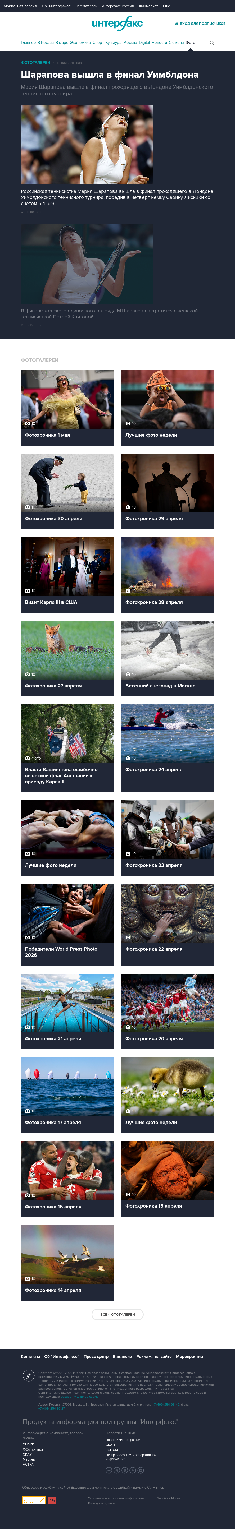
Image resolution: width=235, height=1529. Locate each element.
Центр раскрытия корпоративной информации (131, 1457)
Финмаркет (148, 6)
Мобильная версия (20, 6)
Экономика (80, 42)
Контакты (30, 1356)
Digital (144, 42)
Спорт (98, 42)
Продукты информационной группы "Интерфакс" (100, 1422)
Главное (28, 42)
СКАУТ (28, 1454)
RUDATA (112, 1450)
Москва (130, 42)
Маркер (29, 1459)
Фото (190, 42)
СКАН (110, 1445)
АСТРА (28, 1464)
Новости (159, 42)
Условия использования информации (116, 1498)
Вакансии (122, 1356)
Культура (113, 42)
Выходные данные (102, 1503)
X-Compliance (33, 1449)
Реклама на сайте (154, 1356)
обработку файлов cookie (80, 1397)
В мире (62, 42)
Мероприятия (189, 1356)
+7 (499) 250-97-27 (51, 1409)
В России (46, 42)
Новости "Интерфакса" (123, 1440)
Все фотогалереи (117, 1314)
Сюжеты (176, 42)
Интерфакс (117, 23)
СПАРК (28, 1444)
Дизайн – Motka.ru (170, 1498)
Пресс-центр (96, 1356)
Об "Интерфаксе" (57, 6)
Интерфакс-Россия (118, 6)
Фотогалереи (35, 62)
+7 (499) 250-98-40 (165, 1405)
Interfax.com (87, 6)
